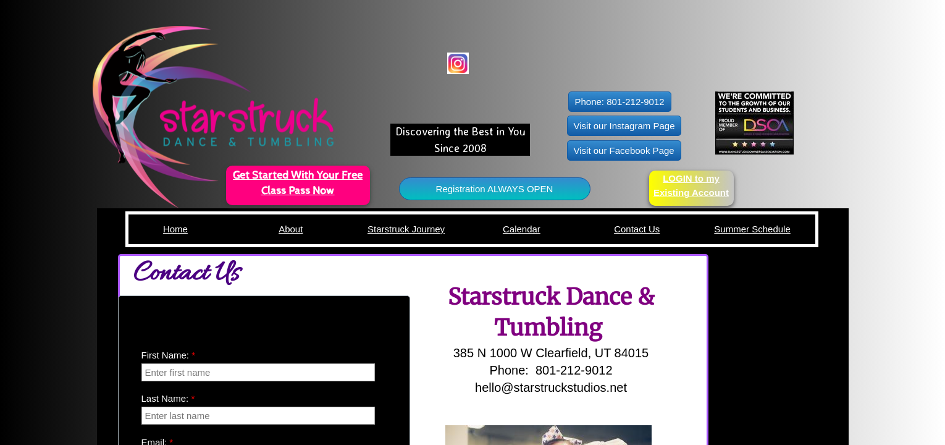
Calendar (521, 229)
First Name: (168, 355)
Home (175, 229)
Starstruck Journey (406, 229)
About (291, 229)
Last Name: (168, 398)
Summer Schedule (752, 229)
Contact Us (637, 229)
